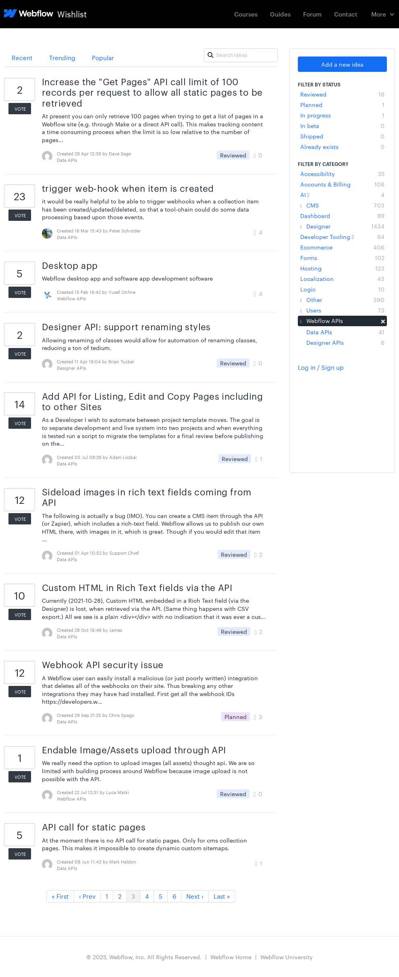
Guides (280, 14)
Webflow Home (230, 957)
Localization (342, 279)
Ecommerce (342, 247)
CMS (342, 205)
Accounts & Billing (342, 184)
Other (342, 300)
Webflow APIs (342, 320)
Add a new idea (342, 64)
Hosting (342, 268)
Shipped (342, 136)
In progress (342, 115)
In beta (342, 126)
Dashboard (342, 216)
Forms (342, 258)
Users (342, 310)
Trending (62, 57)
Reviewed (342, 94)
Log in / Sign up (321, 367)
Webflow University (286, 957)
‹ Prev (87, 896)
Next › (195, 896)
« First (60, 896)
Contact (345, 14)
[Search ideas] (241, 55)
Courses (246, 14)
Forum (312, 14)
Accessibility (342, 174)
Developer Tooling (342, 237)
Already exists (342, 147)
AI (342, 195)
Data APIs (345, 332)
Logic (342, 289)
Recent (22, 57)
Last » (222, 896)
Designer (342, 226)
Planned (342, 105)
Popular (103, 57)
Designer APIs (345, 342)
